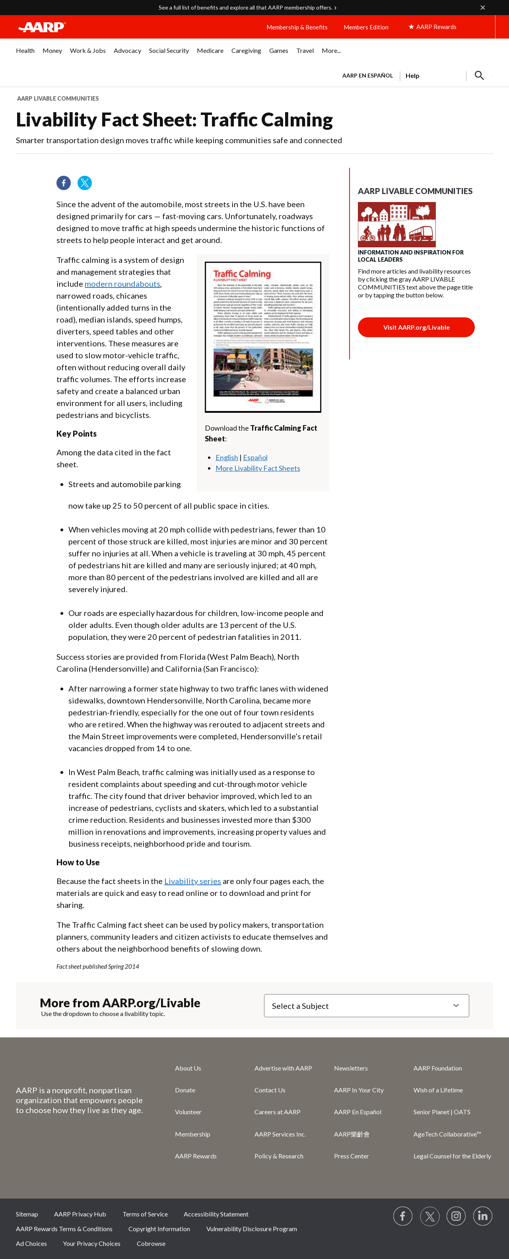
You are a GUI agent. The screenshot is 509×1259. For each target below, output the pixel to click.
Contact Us (270, 1090)
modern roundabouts (122, 283)
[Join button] (416, 327)
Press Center (351, 1156)
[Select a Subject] (366, 1005)
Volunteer (188, 1111)
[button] (479, 75)
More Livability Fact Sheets (258, 468)
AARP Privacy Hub (80, 1214)
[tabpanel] (414, 75)
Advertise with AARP (283, 1068)
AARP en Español (367, 75)
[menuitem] (25, 55)
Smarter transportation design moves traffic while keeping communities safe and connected (179, 140)
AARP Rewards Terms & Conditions (64, 1228)
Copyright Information (159, 1228)
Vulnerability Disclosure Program (251, 1228)
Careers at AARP (277, 1111)
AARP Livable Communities (58, 98)
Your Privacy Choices (91, 1243)
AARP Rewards (196, 1156)
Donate (185, 1090)
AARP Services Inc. (280, 1134)
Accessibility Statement (216, 1214)
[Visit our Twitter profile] (87, 186)
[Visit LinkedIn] (483, 1216)
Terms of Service (145, 1214)
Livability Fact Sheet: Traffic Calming (174, 119)
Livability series (192, 881)
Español (255, 457)
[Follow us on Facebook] (66, 186)
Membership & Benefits (297, 27)
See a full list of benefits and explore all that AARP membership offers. (245, 7)
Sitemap (27, 1214)
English (227, 457)
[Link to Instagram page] (456, 1216)
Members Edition (366, 27)
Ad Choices (31, 1243)
